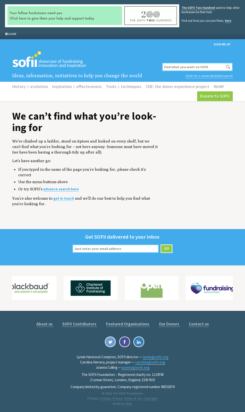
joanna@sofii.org (136, 367)
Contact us (199, 324)
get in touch (63, 198)
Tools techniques (123, 86)
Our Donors (169, 324)
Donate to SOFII (215, 96)
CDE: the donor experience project (177, 86)
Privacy (117, 398)
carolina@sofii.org (150, 362)
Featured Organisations (128, 324)
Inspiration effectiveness (77, 86)
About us (45, 324)
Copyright (151, 398)
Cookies (105, 398)
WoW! (219, 86)
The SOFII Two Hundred (198, 8)
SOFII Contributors (79, 324)
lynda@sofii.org (155, 357)
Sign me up (222, 44)
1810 (128, 404)
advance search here (61, 189)
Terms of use (133, 398)
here (228, 21)
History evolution (30, 86)
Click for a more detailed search (209, 76)
